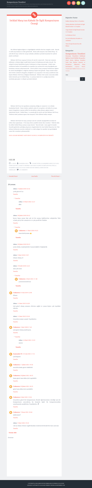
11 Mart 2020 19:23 (32, 230)
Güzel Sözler (69, 60)
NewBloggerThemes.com (58, 485)
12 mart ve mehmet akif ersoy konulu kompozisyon (34, 165)
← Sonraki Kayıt (12, 176)
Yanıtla (15, 194)
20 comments (23, 169)
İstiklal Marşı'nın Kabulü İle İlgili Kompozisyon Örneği (34, 22)
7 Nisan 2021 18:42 (26, 412)
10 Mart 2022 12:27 (29, 201)
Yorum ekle (13, 432)
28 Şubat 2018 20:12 (23, 215)
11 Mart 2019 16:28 (23, 303)
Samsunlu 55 (17, 353)
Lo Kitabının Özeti (71, 35)
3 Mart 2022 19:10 (23, 422)
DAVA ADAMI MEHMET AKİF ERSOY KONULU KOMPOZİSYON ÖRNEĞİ (31, 135)
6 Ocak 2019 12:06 (26, 292)
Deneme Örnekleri (72, 56)
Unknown (22, 230)
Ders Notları (73, 62)
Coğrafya (77, 66)
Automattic (36, 485)
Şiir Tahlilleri (73, 68)
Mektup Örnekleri (80, 60)
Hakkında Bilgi (23, 163)
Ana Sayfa (34, 176)
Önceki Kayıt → (56, 176)
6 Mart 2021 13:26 (26, 397)
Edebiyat (82, 56)
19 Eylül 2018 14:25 (23, 265)
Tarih (67, 62)
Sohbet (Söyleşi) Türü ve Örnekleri (75, 21)
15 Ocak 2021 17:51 (28, 353)
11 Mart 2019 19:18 (23, 316)
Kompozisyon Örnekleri (16, 2)
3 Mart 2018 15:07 (23, 255)
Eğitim (68, 58)
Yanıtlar (17, 198)
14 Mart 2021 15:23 (29, 340)
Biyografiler (82, 58)
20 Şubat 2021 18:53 (26, 375)
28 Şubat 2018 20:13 (23, 244)
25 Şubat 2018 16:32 (23, 188)
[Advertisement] (34, 37)
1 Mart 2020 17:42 (26, 327)
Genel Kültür (74, 58)
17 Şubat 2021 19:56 (26, 364)
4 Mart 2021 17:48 (31, 278)
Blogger (61, 483)
